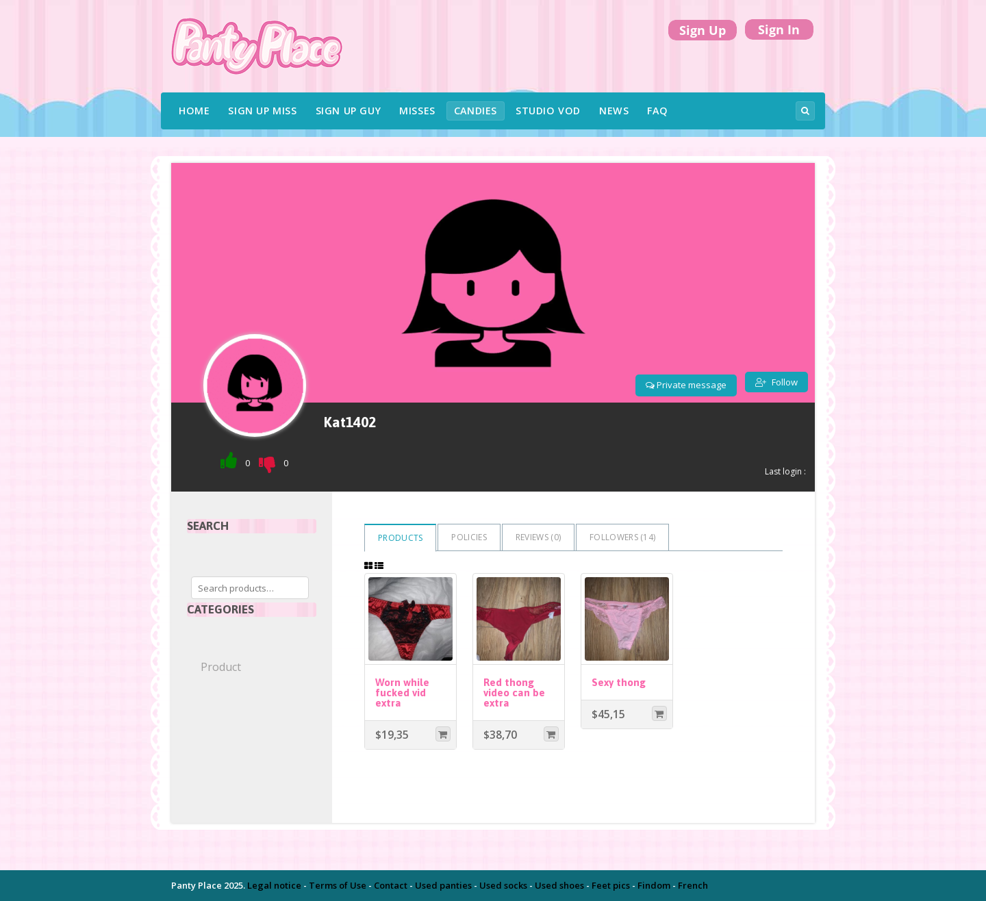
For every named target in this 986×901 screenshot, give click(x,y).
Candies (475, 110)
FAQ (657, 110)
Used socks (503, 885)
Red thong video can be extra (514, 692)
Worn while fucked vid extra (402, 692)
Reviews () (538, 537)
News (614, 110)
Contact (390, 885)
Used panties (443, 885)
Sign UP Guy (348, 110)
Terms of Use (337, 885)
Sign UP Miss (262, 110)
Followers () (622, 537)
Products (400, 538)
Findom (653, 885)
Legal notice (274, 885)
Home (194, 110)
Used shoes (559, 885)
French (693, 885)
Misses (417, 110)
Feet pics (611, 885)
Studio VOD (548, 110)
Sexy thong (619, 682)
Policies (468, 537)
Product (221, 666)
